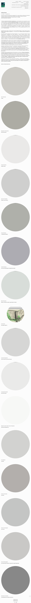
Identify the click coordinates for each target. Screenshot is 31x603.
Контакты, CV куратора (26, 1)
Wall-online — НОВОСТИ (18, 1)
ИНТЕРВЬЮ (27, 2)
